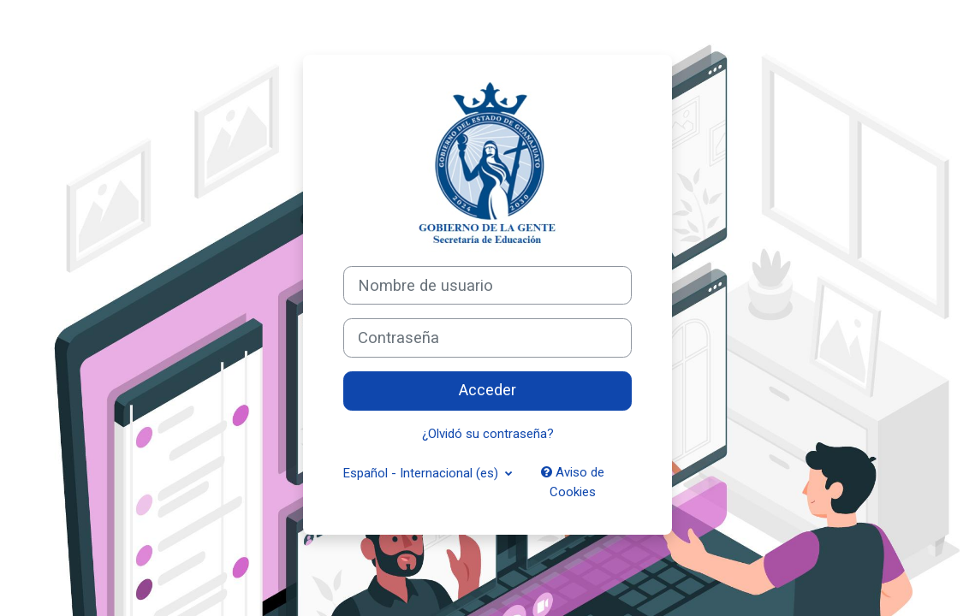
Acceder (487, 390)
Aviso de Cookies (572, 482)
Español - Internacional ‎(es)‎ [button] (422, 473)
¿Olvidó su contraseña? (488, 433)
